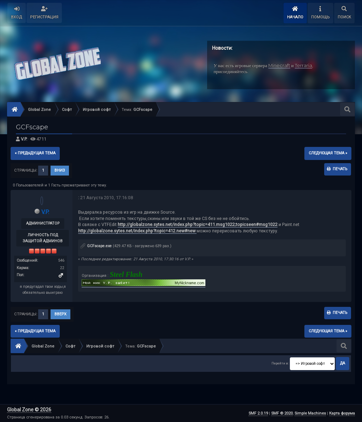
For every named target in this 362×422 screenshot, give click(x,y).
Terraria (303, 65)
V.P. (24, 139)
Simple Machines (310, 413)
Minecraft (279, 65)
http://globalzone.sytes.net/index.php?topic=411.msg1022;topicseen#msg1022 (198, 224)
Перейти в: (280, 363)
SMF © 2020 (282, 413)
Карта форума (342, 413)
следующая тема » (328, 153)
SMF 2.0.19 (258, 413)
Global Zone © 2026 (29, 409)
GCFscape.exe (96, 246)
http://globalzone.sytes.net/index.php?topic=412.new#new (137, 230)
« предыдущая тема (35, 153)
